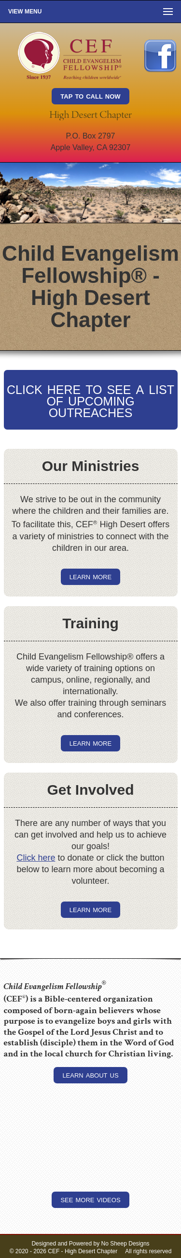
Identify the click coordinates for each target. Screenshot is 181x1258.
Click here (35, 858)
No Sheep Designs (125, 1243)
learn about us (90, 1075)
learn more (90, 576)
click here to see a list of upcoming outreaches (90, 399)
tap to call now (90, 96)
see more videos (90, 1199)
